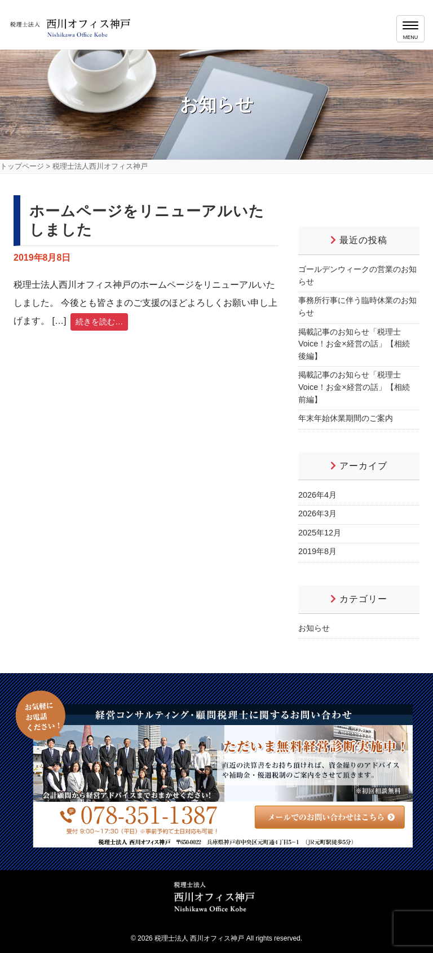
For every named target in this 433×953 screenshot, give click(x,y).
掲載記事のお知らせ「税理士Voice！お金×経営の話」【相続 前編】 (354, 386)
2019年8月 (317, 551)
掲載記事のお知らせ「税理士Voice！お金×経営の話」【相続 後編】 (354, 344)
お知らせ (314, 628)
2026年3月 (317, 513)
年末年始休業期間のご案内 (345, 418)
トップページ (22, 166)
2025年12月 (319, 532)
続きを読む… (99, 321)
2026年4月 (317, 494)
